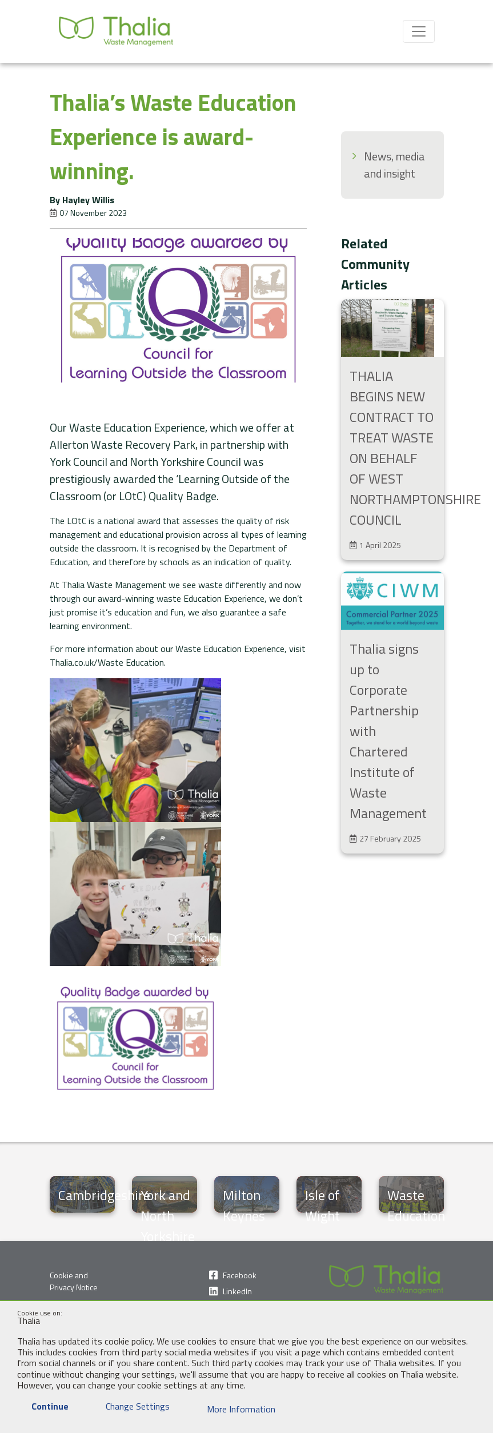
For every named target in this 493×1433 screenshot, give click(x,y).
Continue (43, 1406)
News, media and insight (394, 164)
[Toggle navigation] (419, 31)
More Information (234, 1409)
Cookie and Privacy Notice (74, 1281)
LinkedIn (237, 1291)
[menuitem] (392, 165)
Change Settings (130, 1406)
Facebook (239, 1275)
